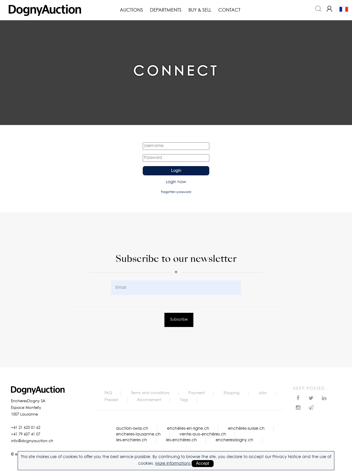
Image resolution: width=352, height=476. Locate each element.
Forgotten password (176, 192)
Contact (229, 10)
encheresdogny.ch (234, 440)
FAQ (108, 393)
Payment (196, 393)
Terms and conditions (150, 393)
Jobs (262, 393)
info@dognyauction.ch (32, 441)
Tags (184, 400)
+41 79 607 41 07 (25, 434)
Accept (202, 464)
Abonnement (149, 400)
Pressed (111, 400)
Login (176, 171)
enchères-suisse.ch (246, 429)
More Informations (172, 464)
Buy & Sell (199, 10)
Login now (176, 182)
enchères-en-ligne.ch (188, 429)
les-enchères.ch (181, 440)
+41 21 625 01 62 (25, 428)
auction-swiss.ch (132, 429)
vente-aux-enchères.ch (202, 434)
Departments (166, 10)
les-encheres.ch (131, 440)
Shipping (231, 393)
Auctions (131, 10)
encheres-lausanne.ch (138, 434)
